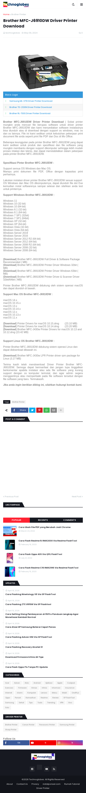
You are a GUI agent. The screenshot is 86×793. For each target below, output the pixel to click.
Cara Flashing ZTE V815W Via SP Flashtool (28, 604)
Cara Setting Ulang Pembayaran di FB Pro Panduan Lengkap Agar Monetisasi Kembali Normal (42, 616)
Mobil (64, 692)
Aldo (27, 683)
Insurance (69, 688)
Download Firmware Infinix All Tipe (24, 657)
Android (37, 683)
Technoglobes (36, 779)
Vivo (70, 702)
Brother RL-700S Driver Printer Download (30, 113)
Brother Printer (18, 14)
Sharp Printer (10, 729)
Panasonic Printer (47, 724)
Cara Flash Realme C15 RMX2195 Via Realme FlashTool (48, 567)
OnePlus (75, 692)
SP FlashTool (69, 697)
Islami (19, 692)
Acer (7, 683)
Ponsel (18, 697)
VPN (61, 702)
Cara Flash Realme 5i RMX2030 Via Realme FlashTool (48, 540)
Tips (31, 702)
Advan (17, 683)
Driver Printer (43, 788)
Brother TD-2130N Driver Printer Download (31, 107)
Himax (34, 688)
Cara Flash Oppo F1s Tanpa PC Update (26, 667)
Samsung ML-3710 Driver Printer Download (31, 101)
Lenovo (44, 692)
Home (6, 14)
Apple (59, 683)
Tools (40, 702)
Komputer (31, 692)
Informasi (56, 688)
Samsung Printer (67, 724)
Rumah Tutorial (72, 784)
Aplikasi (48, 683)
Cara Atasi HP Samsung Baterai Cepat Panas (30, 627)
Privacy (35, 784)
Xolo (7, 707)
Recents (43, 520)
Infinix (44, 688)
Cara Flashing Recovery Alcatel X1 (24, 647)
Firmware (22, 688)
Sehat (21, 702)
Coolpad (71, 683)
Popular (16, 520)
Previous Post (12, 496)
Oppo (7, 697)
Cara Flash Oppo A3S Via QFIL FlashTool (40, 554)
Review (55, 697)
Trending (51, 702)
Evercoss (9, 688)
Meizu (54, 692)
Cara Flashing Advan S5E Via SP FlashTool (28, 637)
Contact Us (22, 784)
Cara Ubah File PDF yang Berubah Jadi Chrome (44, 527)
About (9, 784)
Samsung (9, 702)
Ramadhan (31, 697)
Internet (8, 692)
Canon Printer (28, 724)
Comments (69, 520)
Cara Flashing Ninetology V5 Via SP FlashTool (30, 594)
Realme (44, 697)
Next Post (76, 496)
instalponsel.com (52, 784)
